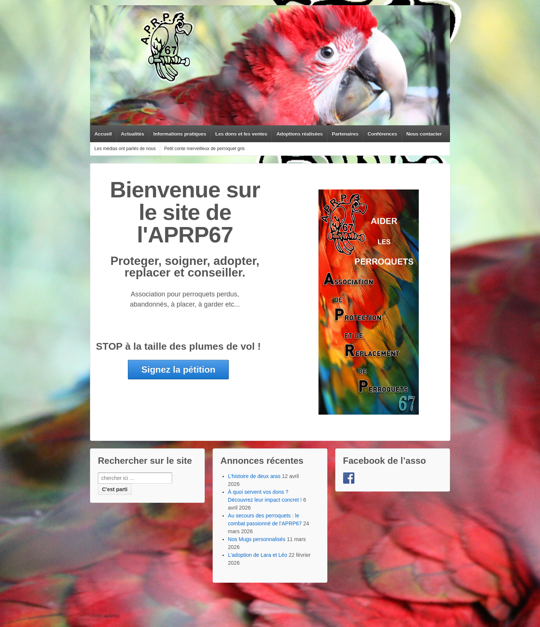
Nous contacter (424, 134)
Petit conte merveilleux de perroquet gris (204, 148)
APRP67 (112, 616)
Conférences (382, 134)
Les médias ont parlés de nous (125, 148)
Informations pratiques (179, 134)
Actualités (132, 134)
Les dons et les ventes (241, 134)
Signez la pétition (178, 369)
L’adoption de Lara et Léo (257, 555)
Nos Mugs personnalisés (256, 539)
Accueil (103, 134)
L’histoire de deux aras (254, 476)
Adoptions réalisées (299, 134)
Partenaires (345, 134)
